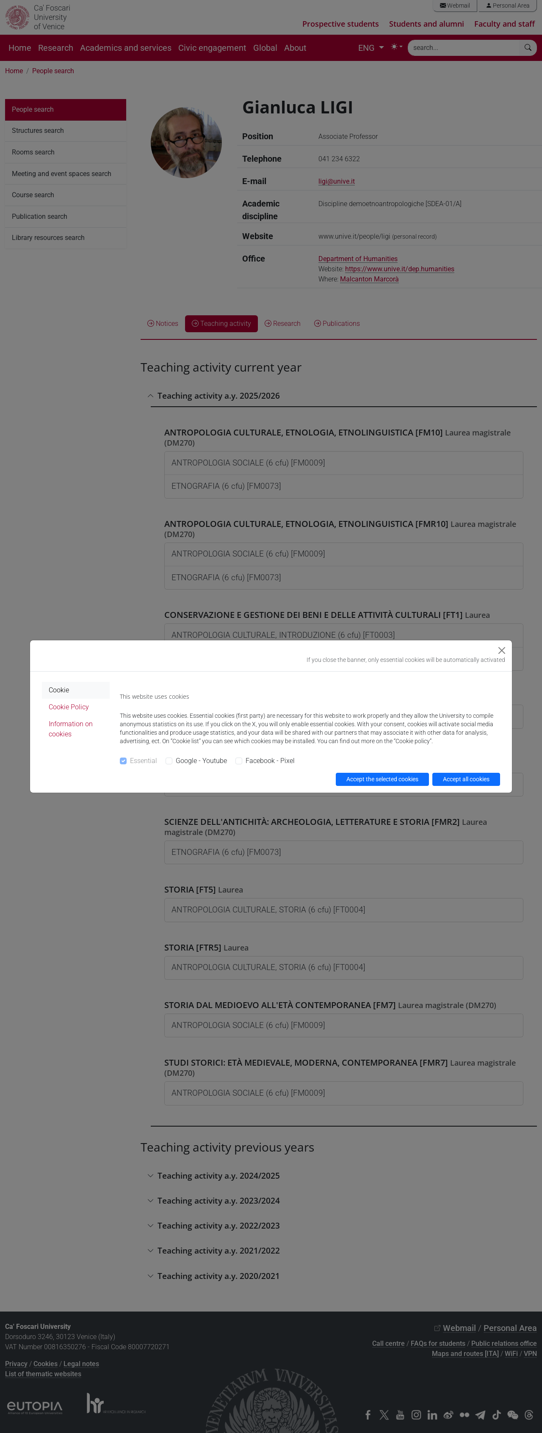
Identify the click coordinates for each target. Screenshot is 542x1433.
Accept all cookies (466, 779)
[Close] (502, 650)
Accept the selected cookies (382, 779)
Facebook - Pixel (270, 761)
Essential (143, 761)
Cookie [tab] (59, 690)
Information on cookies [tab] (71, 729)
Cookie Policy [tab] (69, 707)
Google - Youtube (201, 761)
